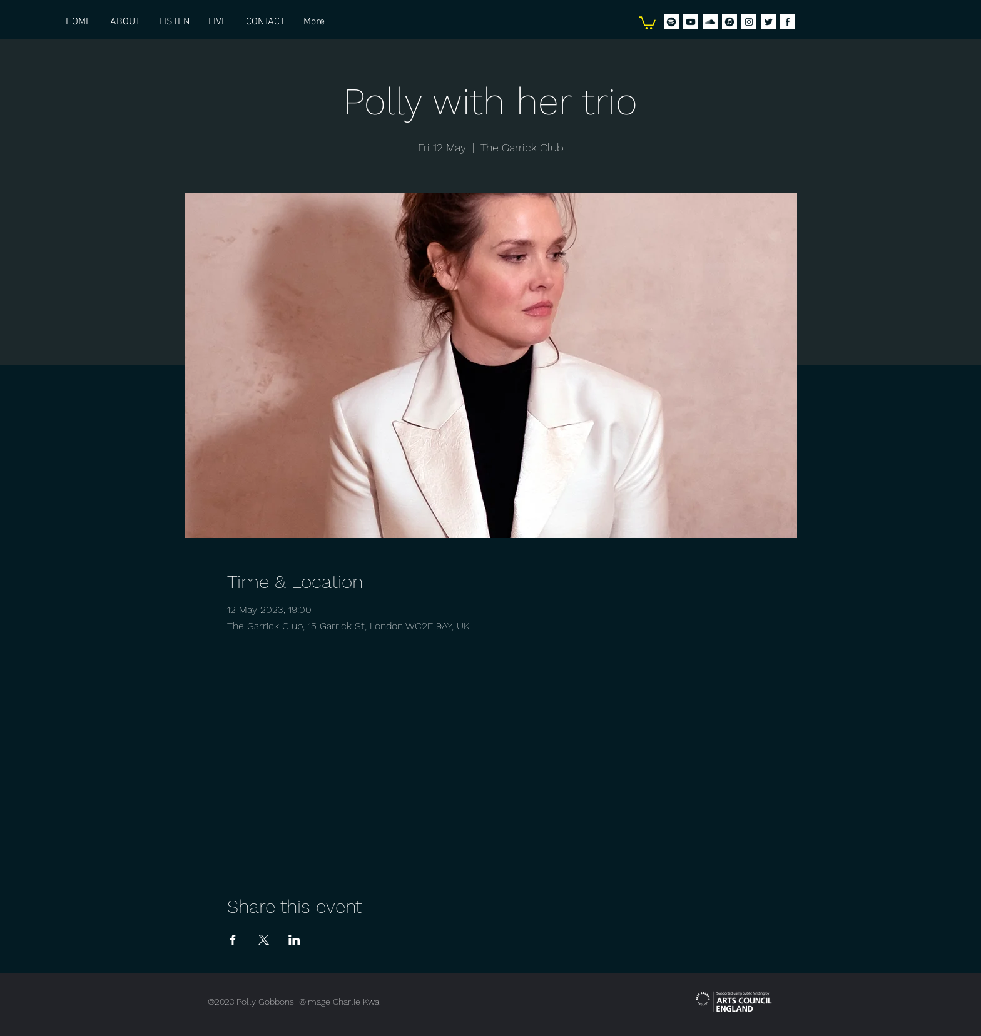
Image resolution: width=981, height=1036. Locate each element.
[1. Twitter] (768, 21)
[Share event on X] (264, 940)
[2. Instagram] (748, 21)
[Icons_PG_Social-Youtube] (690, 21)
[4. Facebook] (787, 21)
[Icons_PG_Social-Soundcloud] (710, 21)
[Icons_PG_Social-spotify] (671, 21)
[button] (647, 22)
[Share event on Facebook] (233, 940)
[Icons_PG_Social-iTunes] (729, 21)
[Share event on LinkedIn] (294, 940)
